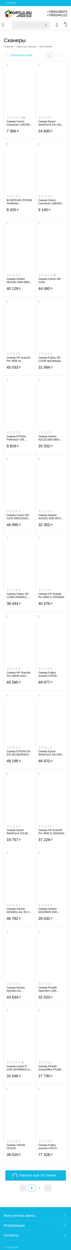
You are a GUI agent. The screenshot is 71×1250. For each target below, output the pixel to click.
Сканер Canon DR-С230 (50, 280)
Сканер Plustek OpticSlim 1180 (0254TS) (47, 989)
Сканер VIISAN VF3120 (16, 1147)
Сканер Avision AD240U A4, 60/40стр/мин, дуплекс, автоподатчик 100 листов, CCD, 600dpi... (17, 989)
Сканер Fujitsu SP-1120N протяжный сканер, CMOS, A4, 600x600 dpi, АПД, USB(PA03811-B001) (50, 359)
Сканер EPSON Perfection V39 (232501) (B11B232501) (16, 438)
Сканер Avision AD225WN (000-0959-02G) (48, 910)
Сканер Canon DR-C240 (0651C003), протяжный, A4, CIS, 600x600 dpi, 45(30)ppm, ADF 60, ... (19, 517)
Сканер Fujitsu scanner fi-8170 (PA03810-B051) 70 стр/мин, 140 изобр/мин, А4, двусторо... (50, 1147)
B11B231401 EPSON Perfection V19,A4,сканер (19, 202)
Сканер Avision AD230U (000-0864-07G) (18, 280)
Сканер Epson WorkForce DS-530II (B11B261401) (50, 753)
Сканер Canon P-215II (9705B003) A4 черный (19, 1068)
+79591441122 (57, 15)
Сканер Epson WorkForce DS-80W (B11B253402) (18, 832)
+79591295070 (57, 11)
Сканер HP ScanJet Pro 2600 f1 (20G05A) (51, 832)
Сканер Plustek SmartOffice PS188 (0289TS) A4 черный (50, 1068)
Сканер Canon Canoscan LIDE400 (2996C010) (50, 202)
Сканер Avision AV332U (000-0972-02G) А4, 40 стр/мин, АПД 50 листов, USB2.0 (51, 517)
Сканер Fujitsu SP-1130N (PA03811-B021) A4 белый (18, 595)
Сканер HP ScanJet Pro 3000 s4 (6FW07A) (18, 359)
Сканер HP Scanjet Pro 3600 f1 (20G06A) (51, 595)
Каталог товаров (3, 25)
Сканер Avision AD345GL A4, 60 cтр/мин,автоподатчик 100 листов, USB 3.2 (19, 910)
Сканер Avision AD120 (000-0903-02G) (49, 438)
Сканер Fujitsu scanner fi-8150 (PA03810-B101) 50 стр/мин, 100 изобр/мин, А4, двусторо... (50, 674)
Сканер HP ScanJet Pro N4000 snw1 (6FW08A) (18, 674)
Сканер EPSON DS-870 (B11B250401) (19, 753)
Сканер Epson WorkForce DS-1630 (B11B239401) (50, 123)
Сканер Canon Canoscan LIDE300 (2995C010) (18, 123)
